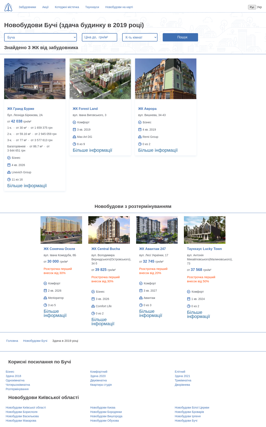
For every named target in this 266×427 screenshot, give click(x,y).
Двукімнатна (98, 380)
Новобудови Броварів (189, 412)
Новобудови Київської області (26, 407)
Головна (12, 340)
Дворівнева (182, 384)
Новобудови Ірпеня (188, 416)
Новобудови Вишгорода (106, 416)
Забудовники (27, 7)
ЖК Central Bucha (105, 249)
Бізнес (10, 371)
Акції (45, 7)
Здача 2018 (13, 376)
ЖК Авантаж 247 (152, 249)
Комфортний (98, 371)
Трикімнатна (183, 380)
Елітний (180, 371)
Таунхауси (92, 7)
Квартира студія (101, 384)
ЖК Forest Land (85, 108)
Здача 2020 (98, 376)
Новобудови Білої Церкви (192, 407)
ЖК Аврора (147, 108)
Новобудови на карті (119, 7)
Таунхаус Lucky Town (204, 249)
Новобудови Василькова (22, 416)
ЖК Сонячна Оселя (59, 249)
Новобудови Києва (102, 407)
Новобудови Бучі (35, 340)
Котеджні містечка (67, 7)
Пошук (182, 37)
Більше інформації (27, 185)
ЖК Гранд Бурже (20, 108)
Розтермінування (17, 389)
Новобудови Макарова (21, 420)
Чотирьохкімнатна (18, 384)
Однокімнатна (15, 380)
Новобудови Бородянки (106, 412)
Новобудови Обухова (104, 420)
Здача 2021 (182, 376)
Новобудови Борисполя (22, 412)
